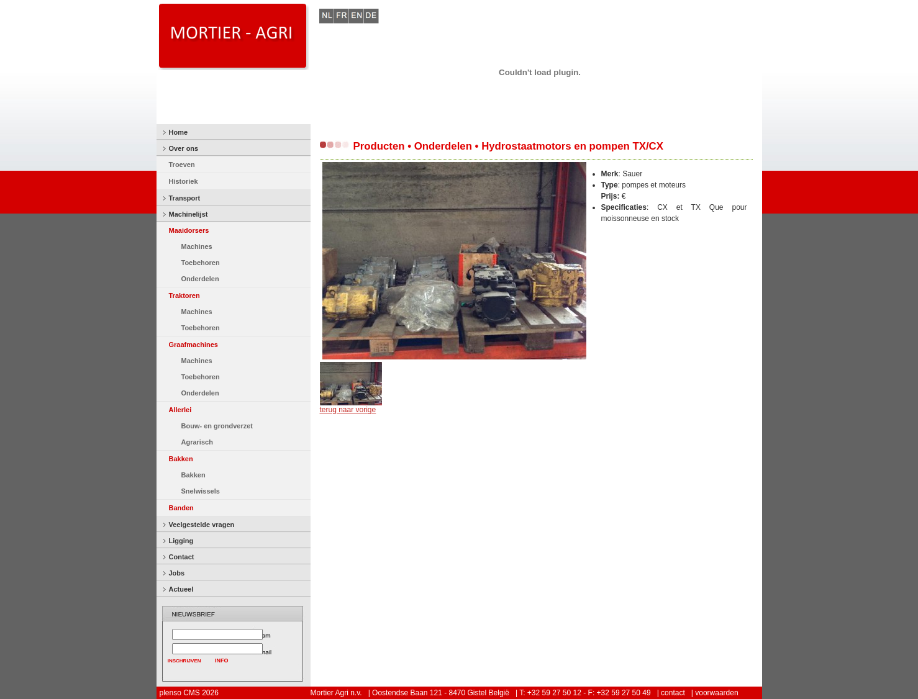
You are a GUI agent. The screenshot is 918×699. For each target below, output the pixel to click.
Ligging (181, 540)
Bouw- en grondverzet (217, 426)
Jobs (177, 573)
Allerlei (180, 409)
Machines (196, 246)
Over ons (184, 148)
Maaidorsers (189, 230)
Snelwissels (200, 491)
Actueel (181, 589)
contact (673, 692)
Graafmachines (193, 344)
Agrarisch (197, 442)
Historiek (183, 181)
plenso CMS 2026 (189, 692)
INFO (222, 660)
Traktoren (184, 295)
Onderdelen (200, 278)
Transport (185, 198)
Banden (181, 508)
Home (178, 132)
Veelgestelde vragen (202, 524)
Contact (181, 557)
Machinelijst (188, 214)
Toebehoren (200, 262)
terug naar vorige (348, 409)
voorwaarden (716, 692)
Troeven (182, 164)
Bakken (181, 458)
